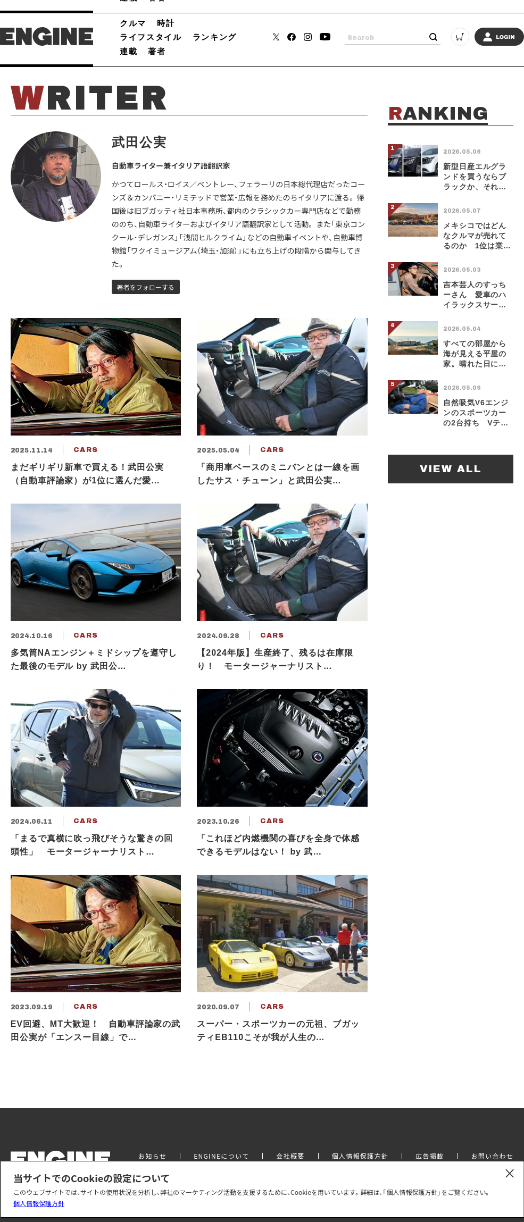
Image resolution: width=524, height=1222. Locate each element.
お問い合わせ (492, 1156)
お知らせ (152, 1156)
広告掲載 (429, 1156)
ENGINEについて (221, 1156)
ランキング (215, 36)
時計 (165, 23)
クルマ (133, 23)
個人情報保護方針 (38, 1203)
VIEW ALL (451, 468)
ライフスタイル (151, 36)
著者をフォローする (145, 286)
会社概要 (290, 1156)
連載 (128, 51)
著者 (156, 51)
